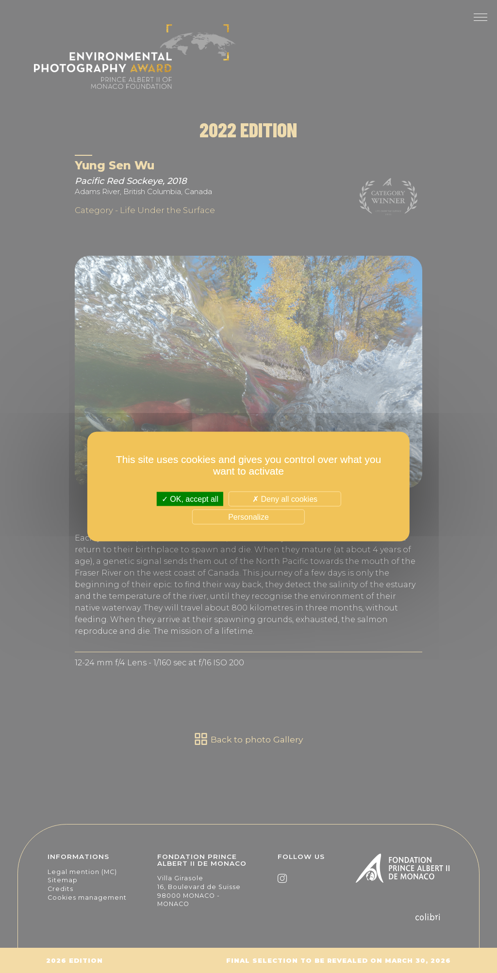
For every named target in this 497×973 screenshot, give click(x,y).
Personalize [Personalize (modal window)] (248, 516)
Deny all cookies (284, 499)
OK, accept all (190, 499)
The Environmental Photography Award (134, 63)
